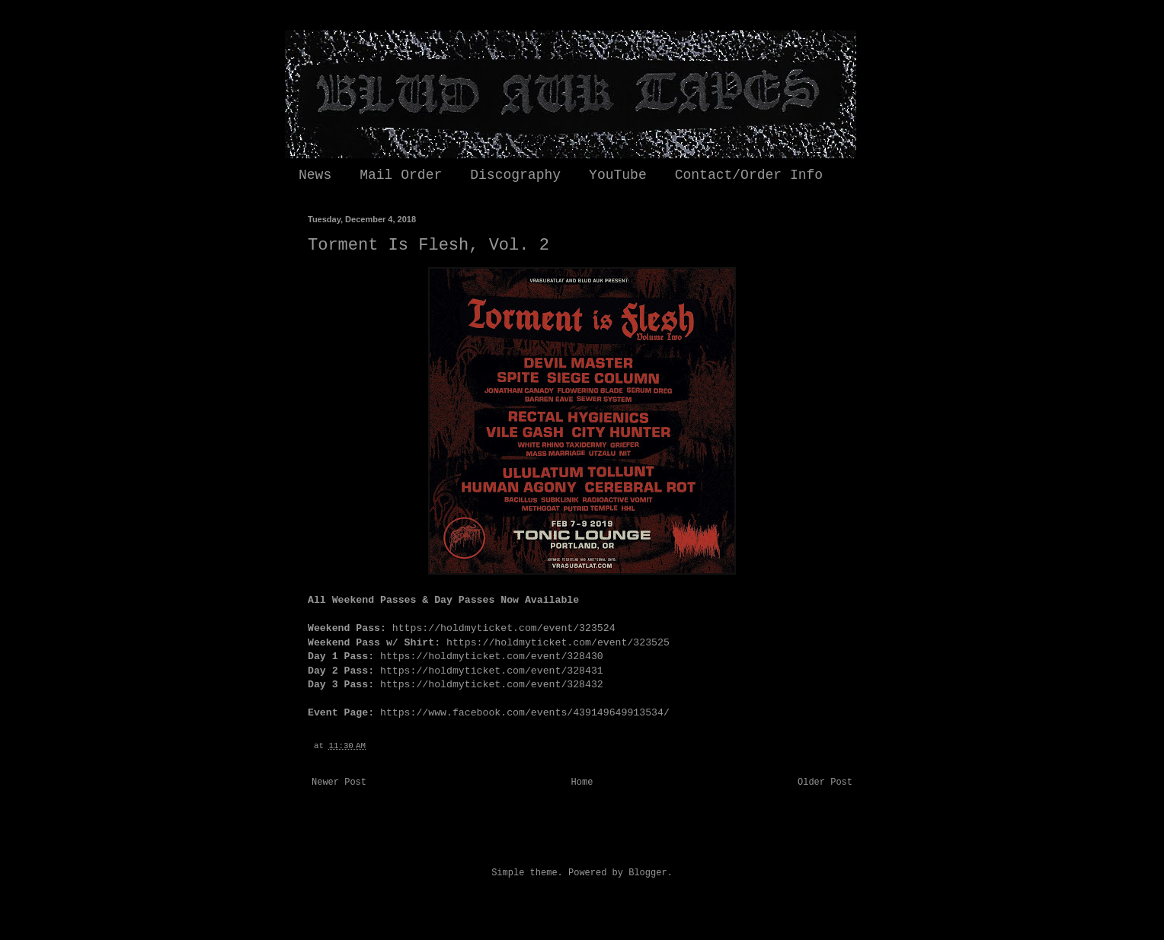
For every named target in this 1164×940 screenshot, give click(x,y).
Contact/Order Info (749, 175)
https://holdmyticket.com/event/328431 (491, 671)
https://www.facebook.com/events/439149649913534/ (525, 713)
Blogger (647, 873)
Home (582, 782)
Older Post (825, 782)
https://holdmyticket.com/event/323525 (558, 642)
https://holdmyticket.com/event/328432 (491, 684)
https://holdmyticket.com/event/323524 (504, 628)
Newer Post (339, 782)
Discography (515, 175)
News (315, 175)
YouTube (618, 175)
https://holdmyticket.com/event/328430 (491, 656)
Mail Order (401, 175)
